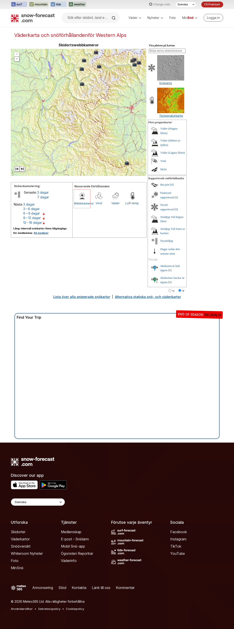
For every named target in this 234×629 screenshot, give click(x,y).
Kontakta (79, 587)
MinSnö (17, 568)
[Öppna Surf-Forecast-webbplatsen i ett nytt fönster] (19, 4)
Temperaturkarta (171, 115)
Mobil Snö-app (73, 546)
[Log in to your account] (213, 18)
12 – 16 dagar (32, 222)
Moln (163, 169)
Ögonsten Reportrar (77, 553)
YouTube (177, 553)
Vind (99, 203)
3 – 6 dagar (31, 209)
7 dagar (43, 197)
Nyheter (155, 18)
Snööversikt (20, 546)
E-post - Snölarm (75, 539)
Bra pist (165, 184)
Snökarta (165, 83)
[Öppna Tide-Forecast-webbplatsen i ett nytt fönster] (58, 4)
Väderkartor (20, 539)
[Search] (114, 18)
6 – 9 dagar (31, 213)
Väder (134, 18)
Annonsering (42, 587)
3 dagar (43, 192)
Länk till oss (101, 587)
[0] (172, 184)
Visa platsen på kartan (162, 45)
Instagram (178, 539)
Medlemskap (71, 532)
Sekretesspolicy (49, 609)
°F (183, 291)
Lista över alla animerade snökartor (81, 297)
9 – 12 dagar (32, 218)
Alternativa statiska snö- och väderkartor (148, 297)
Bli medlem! (41, 233)
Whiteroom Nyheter (27, 553)
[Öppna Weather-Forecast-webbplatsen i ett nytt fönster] (77, 4)
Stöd (62, 587)
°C (173, 291)
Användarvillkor (22, 609)
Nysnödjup (166, 240)
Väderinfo (69, 560)
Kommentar (125, 587)
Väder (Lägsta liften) (172, 152)
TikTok (175, 546)
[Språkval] (186, 4)
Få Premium (212, 4)
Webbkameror (82, 203)
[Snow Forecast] (33, 17)
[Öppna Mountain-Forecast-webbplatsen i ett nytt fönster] (38, 4)
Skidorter (18, 532)
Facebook (178, 532)
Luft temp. (132, 203)
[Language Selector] (38, 502)
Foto (172, 18)
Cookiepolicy (75, 609)
